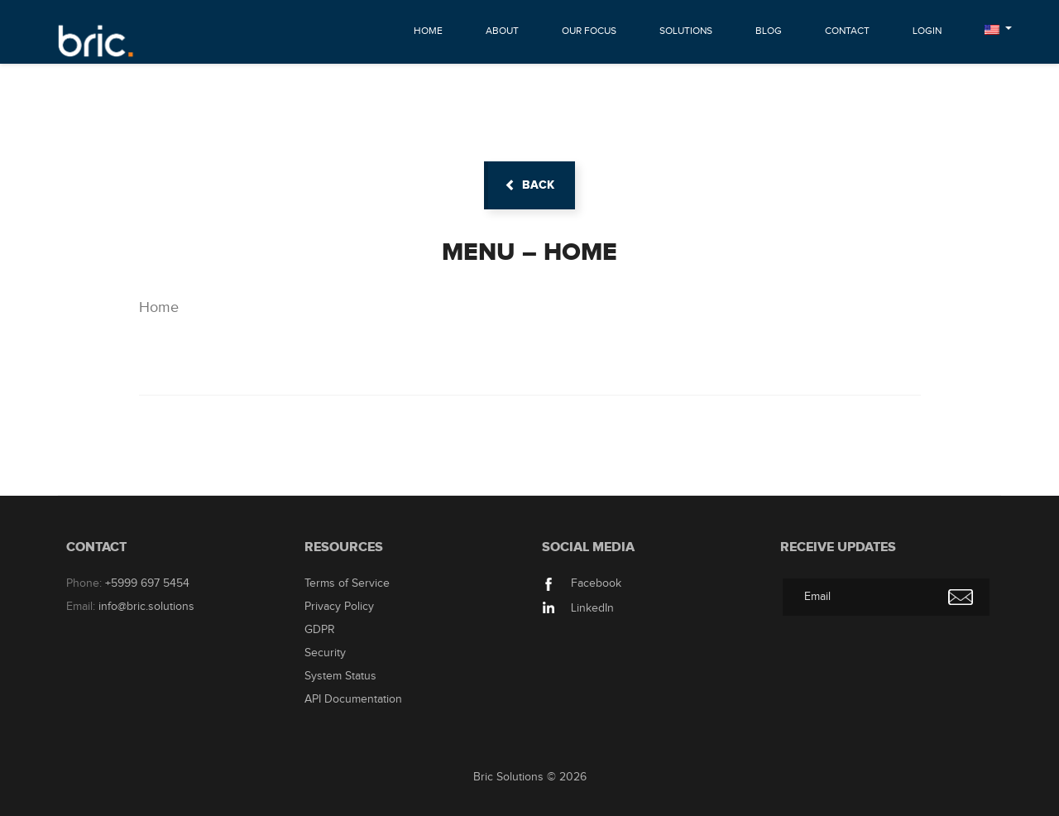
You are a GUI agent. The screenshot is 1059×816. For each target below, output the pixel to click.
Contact (847, 30)
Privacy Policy (339, 606)
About (502, 30)
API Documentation (353, 699)
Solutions (685, 30)
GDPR (319, 629)
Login (927, 30)
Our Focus (589, 30)
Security (325, 653)
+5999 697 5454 (147, 583)
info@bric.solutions (146, 606)
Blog (768, 30)
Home (428, 30)
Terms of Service (347, 583)
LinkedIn (578, 608)
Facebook (581, 583)
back (529, 185)
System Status (340, 676)
